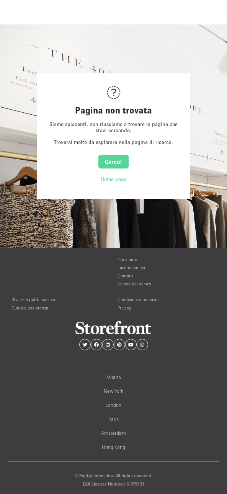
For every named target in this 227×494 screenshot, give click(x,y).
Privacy (124, 307)
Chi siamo (127, 259)
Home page (114, 179)
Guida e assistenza (29, 307)
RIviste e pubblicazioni (33, 299)
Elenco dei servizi (134, 283)
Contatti (125, 275)
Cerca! (113, 161)
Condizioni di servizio (138, 299)
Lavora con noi (131, 267)
